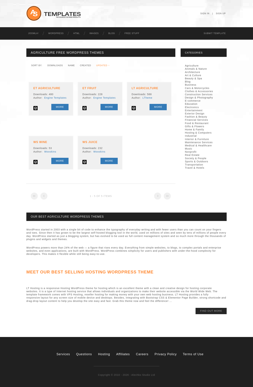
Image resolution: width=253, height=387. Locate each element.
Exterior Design (195, 113)
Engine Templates (55, 97)
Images (94, 33)
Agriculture (192, 65)
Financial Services (196, 119)
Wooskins (50, 151)
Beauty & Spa (193, 78)
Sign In (204, 13)
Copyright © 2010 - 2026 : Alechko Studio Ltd (126, 374)
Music (188, 148)
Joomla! (33, 33)
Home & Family (194, 129)
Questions (84, 354)
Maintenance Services (199, 142)
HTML (76, 33)
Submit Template (215, 33)
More (60, 106)
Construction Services (199, 94)
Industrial (191, 135)
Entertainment (194, 110)
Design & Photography (199, 97)
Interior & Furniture (197, 139)
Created (85, 65)
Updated (101, 65)
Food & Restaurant (197, 123)
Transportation (194, 164)
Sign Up (221, 13)
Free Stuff (132, 33)
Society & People (196, 158)
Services (63, 354)
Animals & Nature (196, 68)
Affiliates (123, 354)
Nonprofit (191, 151)
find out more (211, 310)
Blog (111, 33)
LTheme (147, 97)
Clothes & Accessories (199, 91)
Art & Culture (193, 75)
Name (71, 65)
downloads (55, 65)
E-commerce (193, 100)
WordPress (56, 33)
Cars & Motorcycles (197, 88)
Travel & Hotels (194, 167)
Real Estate (192, 155)
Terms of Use (193, 354)
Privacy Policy (166, 354)
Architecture (192, 72)
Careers (142, 354)
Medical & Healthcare (198, 145)
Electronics (192, 107)
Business (190, 84)
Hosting (104, 354)
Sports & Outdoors (196, 161)
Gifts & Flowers (194, 126)
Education (191, 103)
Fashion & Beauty (196, 116)
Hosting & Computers (198, 132)
